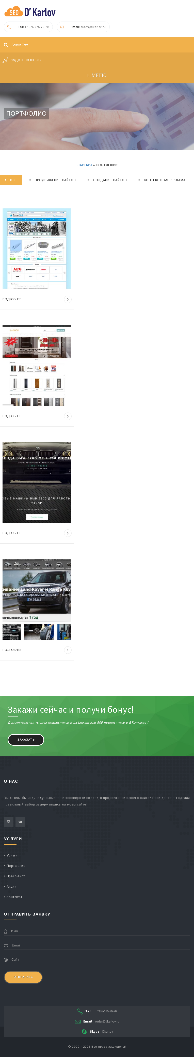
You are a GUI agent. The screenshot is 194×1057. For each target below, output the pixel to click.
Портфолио (16, 866)
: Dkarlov (97, 1032)
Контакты (14, 897)
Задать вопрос (22, 60)
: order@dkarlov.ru (81, 27)
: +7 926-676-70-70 (26, 27)
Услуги (12, 855)
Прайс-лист (16, 876)
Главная (83, 165)
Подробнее (37, 299)
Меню (97, 75)
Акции (12, 886)
